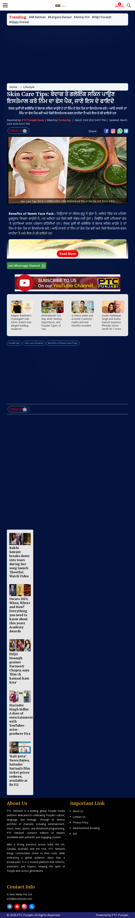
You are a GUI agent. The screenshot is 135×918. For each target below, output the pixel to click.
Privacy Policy (80, 822)
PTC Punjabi (120, 915)
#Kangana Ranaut (62, 17)
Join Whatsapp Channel (27, 266)
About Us (78, 811)
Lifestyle (28, 88)
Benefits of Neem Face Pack (63, 343)
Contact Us (79, 817)
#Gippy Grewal (19, 22)
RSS (75, 834)
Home (13, 88)
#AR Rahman (38, 17)
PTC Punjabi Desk (33, 121)
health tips (14, 343)
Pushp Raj (64, 121)
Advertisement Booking (86, 828)
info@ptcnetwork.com (19, 899)
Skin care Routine (34, 343)
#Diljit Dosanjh (106, 17)
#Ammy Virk (85, 17)
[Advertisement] (67, 54)
